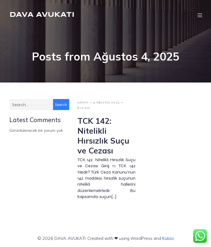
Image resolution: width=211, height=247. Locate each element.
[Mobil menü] (199, 15)
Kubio (168, 238)
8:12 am (83, 108)
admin (82, 102)
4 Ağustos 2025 (106, 102)
